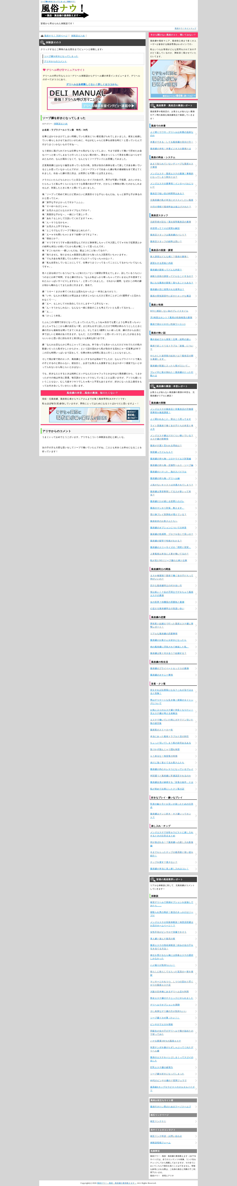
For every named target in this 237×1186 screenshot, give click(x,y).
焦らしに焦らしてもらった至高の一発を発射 (171, 973)
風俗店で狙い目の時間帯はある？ (167, 193)
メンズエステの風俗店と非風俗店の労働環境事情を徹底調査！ (171, 411)
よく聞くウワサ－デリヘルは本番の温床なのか (171, 134)
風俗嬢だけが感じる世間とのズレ (167, 501)
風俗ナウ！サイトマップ (185, 28)
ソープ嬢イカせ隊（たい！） (165, 1018)
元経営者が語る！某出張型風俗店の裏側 (170, 222)
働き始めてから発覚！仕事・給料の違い (170, 339)
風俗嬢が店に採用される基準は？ (167, 289)
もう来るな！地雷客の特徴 (163, 756)
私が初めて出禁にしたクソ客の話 (167, 789)
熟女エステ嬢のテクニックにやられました (171, 998)
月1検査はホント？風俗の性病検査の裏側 (171, 317)
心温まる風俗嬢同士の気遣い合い (167, 608)
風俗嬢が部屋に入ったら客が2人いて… (170, 366)
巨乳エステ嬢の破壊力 (161, 1067)
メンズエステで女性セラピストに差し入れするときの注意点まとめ (171, 834)
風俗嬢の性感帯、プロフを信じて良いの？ (171, 534)
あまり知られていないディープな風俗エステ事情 (171, 165)
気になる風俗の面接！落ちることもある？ (171, 283)
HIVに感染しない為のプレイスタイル (169, 311)
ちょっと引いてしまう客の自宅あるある (170, 743)
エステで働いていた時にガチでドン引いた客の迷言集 (171, 721)
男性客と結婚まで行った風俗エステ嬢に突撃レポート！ (171, 625)
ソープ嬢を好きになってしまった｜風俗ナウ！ (58, 1)
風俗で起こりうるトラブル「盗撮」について (171, 347)
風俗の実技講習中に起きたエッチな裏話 (170, 296)
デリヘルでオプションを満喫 (165, 1005)
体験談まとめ (78, 36)
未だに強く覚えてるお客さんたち (167, 762)
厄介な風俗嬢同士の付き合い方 (166, 585)
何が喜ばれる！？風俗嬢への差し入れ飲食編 (171, 844)
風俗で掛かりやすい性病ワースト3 (167, 324)
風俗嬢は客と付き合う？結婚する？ (168, 653)
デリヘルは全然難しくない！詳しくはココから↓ (92, 84)
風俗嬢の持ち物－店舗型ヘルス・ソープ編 (171, 465)
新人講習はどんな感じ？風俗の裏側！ (169, 256)
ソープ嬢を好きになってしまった (61, 56)
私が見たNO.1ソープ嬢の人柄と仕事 (168, 560)
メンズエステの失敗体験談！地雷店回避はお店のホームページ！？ (171, 924)
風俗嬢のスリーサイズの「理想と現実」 (170, 547)
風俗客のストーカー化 (161, 730)
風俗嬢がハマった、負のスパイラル (168, 472)
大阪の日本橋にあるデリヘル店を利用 (169, 992)
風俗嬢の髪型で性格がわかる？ (166, 541)
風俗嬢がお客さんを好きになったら (168, 640)
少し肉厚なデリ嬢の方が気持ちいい (168, 1011)
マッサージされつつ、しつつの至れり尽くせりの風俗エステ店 (171, 983)
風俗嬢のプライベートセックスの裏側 (169, 668)
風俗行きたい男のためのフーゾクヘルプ (170, 1107)
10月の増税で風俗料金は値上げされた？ (170, 207)
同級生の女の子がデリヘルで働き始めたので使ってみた (171, 1032)
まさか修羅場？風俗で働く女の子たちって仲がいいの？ (171, 577)
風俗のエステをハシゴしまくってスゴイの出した (171, 1059)
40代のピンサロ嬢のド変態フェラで (168, 1080)
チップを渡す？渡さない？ (163, 862)
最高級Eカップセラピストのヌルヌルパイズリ (172, 1089)
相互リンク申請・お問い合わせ (166, 1136)
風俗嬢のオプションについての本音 (168, 528)
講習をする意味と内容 (161, 263)
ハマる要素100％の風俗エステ (165, 1041)
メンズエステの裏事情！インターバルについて (171, 185)
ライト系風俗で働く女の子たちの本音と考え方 (171, 427)
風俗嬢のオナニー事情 (161, 675)
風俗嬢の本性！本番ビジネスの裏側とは (170, 149)
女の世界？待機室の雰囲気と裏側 (167, 602)
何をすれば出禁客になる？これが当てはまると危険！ (171, 692)
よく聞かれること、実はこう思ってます (170, 419)
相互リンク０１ (158, 1121)
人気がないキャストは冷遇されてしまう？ (171, 485)
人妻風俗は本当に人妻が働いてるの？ (169, 554)
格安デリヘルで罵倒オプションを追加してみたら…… (171, 904)
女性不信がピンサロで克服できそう (168, 932)
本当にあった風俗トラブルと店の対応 (169, 736)
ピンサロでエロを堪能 (161, 1024)
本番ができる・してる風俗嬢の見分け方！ (171, 142)
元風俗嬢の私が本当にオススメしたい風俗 (171, 200)
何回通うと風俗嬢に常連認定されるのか (170, 776)
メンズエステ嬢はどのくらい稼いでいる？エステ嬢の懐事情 (171, 437)
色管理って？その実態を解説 (165, 228)
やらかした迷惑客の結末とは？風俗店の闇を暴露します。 (171, 357)
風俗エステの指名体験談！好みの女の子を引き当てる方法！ (171, 947)
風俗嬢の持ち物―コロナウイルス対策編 (170, 459)
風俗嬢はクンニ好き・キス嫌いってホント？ (170, 815)
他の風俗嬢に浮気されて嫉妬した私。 (169, 647)
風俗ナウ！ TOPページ (56, 36)
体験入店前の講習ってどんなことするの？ (171, 276)
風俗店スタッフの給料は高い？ (166, 241)
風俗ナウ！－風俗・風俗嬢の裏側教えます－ (116, 1183)
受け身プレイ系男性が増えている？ (168, 514)
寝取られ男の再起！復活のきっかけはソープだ (171, 914)
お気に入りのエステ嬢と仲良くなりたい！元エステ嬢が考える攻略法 (171, 711)
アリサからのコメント (55, 61)
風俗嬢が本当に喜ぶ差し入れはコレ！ (169, 869)
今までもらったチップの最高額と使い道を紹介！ (171, 854)
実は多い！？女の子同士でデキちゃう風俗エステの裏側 (171, 594)
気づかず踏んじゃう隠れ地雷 (165, 749)
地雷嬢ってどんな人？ (161, 452)
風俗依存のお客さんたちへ (163, 521)
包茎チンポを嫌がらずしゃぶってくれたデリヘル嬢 (171, 1049)
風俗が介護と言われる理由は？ (166, 445)
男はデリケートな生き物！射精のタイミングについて (171, 701)
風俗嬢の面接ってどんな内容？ (166, 270)
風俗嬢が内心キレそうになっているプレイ (171, 769)
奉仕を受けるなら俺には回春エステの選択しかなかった (171, 957)
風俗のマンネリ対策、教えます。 (167, 508)
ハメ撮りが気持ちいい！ (162, 965)
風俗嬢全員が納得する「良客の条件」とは (171, 782)
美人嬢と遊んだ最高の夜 (162, 939)
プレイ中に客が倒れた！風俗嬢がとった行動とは (171, 374)
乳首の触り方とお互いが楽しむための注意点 (171, 806)
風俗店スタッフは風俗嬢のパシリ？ (168, 235)
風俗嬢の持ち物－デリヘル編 (165, 478)
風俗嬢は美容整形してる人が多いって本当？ (170, 493)
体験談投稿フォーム (160, 1143)
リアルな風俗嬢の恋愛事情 (163, 634)
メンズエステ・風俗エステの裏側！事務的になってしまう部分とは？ (171, 175)
